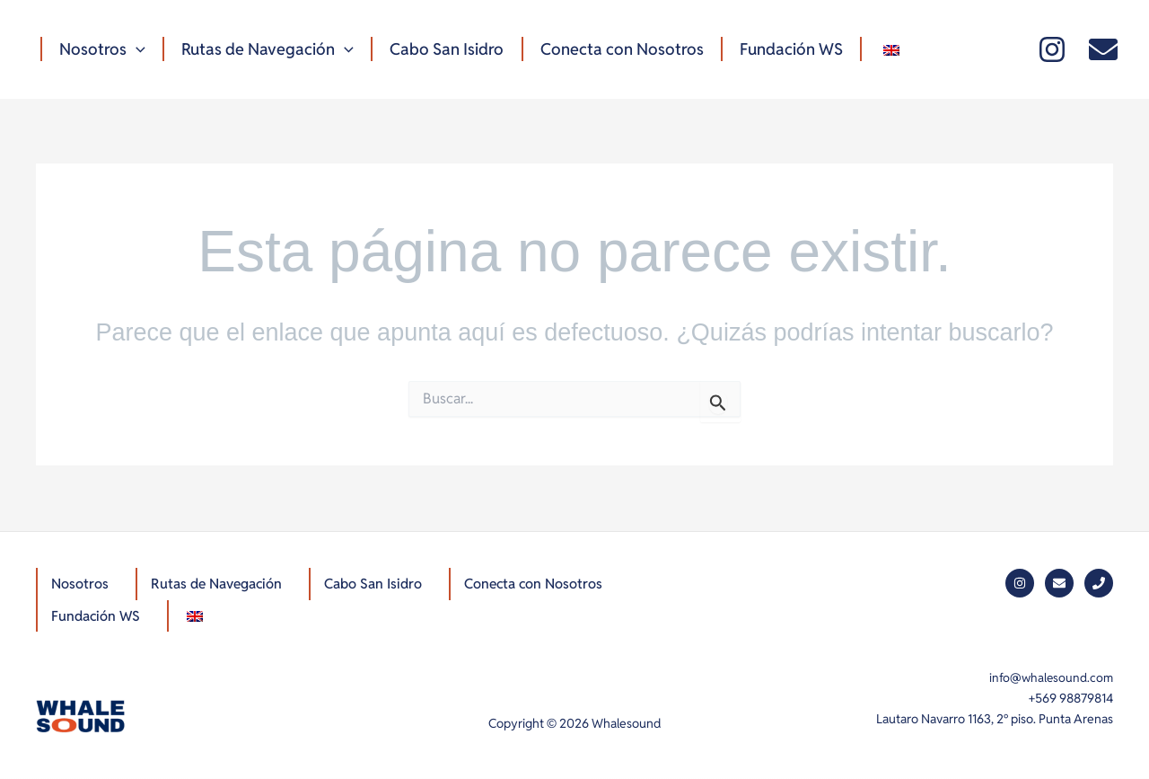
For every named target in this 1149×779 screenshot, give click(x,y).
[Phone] (1098, 581)
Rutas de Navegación (265, 49)
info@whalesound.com (1050, 677)
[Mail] (1103, 49)
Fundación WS (782, 49)
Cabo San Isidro (442, 49)
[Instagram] (1052, 49)
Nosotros (101, 49)
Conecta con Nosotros (615, 49)
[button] (135, 49)
